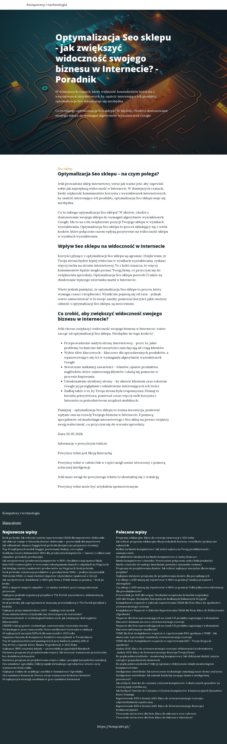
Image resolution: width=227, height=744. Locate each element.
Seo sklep (65, 169)
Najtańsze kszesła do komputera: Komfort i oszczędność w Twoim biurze (47, 637)
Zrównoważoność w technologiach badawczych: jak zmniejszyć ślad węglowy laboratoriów (49, 619)
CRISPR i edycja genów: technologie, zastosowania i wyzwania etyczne (45, 625)
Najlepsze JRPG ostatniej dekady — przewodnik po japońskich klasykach (46, 648)
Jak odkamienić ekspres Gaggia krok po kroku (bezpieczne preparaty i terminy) (50, 545)
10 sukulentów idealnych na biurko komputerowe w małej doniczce (156, 556)
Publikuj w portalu (151, 5)
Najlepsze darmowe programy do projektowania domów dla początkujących (162, 575)
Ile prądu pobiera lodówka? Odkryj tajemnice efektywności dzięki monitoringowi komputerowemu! (165, 665)
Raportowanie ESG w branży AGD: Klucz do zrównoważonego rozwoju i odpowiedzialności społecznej (159, 700)
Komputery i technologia (48, 5)
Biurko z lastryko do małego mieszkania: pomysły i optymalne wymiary (159, 564)
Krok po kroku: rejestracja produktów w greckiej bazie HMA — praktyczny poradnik (53, 572)
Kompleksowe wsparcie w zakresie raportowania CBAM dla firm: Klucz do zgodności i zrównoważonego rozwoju (168, 604)
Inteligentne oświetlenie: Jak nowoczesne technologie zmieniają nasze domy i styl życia (169, 671)
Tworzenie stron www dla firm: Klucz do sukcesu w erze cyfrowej (156, 713)
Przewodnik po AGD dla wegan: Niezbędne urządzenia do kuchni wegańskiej (162, 595)
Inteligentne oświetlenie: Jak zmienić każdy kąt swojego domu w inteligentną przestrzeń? (162, 677)
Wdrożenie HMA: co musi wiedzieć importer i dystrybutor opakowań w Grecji (49, 575)
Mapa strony (11, 523)
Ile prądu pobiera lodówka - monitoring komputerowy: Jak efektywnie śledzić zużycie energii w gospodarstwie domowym (167, 658)
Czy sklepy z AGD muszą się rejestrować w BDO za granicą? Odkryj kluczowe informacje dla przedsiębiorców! (169, 589)
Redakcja (175, 5)
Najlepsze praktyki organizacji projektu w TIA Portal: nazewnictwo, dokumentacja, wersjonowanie (53, 596)
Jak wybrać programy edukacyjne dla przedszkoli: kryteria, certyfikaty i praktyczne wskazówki (166, 543)
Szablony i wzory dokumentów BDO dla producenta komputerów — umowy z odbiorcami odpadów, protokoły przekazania (56, 554)
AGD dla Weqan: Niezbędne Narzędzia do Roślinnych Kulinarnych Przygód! (161, 598)
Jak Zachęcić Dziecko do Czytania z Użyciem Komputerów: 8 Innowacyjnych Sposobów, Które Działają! (169, 692)
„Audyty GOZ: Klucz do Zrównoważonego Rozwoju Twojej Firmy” (155, 652)
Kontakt (193, 5)
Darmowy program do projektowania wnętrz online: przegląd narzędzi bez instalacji (54, 660)
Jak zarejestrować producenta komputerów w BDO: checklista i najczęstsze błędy (52, 560)
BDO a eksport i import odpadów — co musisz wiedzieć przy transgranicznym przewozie (50, 589)
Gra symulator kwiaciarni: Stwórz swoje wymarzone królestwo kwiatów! (46, 675)
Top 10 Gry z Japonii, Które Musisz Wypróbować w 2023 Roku (39, 644)
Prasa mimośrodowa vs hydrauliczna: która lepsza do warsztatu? (42, 614)
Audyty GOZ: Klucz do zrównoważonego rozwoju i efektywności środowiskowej (164, 648)
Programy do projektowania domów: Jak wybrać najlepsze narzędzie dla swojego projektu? (166, 570)
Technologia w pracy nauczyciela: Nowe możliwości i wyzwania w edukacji (47, 629)
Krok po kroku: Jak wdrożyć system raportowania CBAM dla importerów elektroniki (53, 537)
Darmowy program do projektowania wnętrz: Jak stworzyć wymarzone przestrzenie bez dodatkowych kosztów (54, 654)
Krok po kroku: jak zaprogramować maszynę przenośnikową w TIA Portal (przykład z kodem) (54, 604)
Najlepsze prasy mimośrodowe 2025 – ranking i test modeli (38, 610)
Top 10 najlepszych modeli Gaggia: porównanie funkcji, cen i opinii (42, 549)
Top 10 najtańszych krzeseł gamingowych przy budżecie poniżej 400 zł (45, 640)
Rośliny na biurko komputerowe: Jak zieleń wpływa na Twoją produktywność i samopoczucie (162, 551)
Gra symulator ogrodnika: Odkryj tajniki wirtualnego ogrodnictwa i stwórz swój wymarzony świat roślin (51, 665)
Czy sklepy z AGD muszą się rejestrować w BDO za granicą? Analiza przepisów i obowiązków (164, 581)
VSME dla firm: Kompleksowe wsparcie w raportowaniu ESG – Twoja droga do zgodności (164, 642)
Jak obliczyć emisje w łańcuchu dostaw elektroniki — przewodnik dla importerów (51, 541)
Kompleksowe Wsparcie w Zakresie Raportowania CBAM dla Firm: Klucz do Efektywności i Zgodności (170, 612)
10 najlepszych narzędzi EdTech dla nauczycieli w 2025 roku (38, 633)
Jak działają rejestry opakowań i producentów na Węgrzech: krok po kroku (47, 568)
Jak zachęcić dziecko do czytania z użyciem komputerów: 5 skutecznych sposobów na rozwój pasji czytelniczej (168, 684)
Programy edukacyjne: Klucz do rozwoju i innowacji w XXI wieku (155, 537)
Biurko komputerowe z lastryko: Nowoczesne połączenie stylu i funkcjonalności (164, 560)
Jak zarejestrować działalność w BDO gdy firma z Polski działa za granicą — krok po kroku (53, 581)
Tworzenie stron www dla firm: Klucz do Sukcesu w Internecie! (154, 717)
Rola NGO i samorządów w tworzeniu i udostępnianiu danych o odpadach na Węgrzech (55, 564)
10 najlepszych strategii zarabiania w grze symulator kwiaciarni (41, 679)
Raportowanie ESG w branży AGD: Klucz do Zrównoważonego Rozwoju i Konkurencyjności (160, 707)
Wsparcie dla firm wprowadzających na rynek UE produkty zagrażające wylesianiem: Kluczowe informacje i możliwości (167, 627)
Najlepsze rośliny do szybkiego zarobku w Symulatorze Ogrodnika (42, 671)
